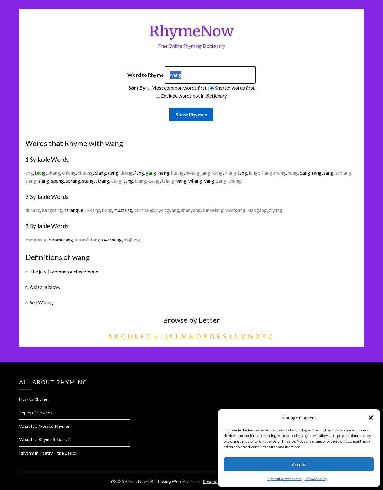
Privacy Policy (316, 478)
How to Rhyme (33, 399)
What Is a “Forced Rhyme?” (45, 426)
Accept (299, 464)
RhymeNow (191, 31)
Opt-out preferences (284, 478)
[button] (371, 418)
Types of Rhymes (35, 412)
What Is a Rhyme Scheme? (44, 439)
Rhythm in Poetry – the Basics (48, 453)
